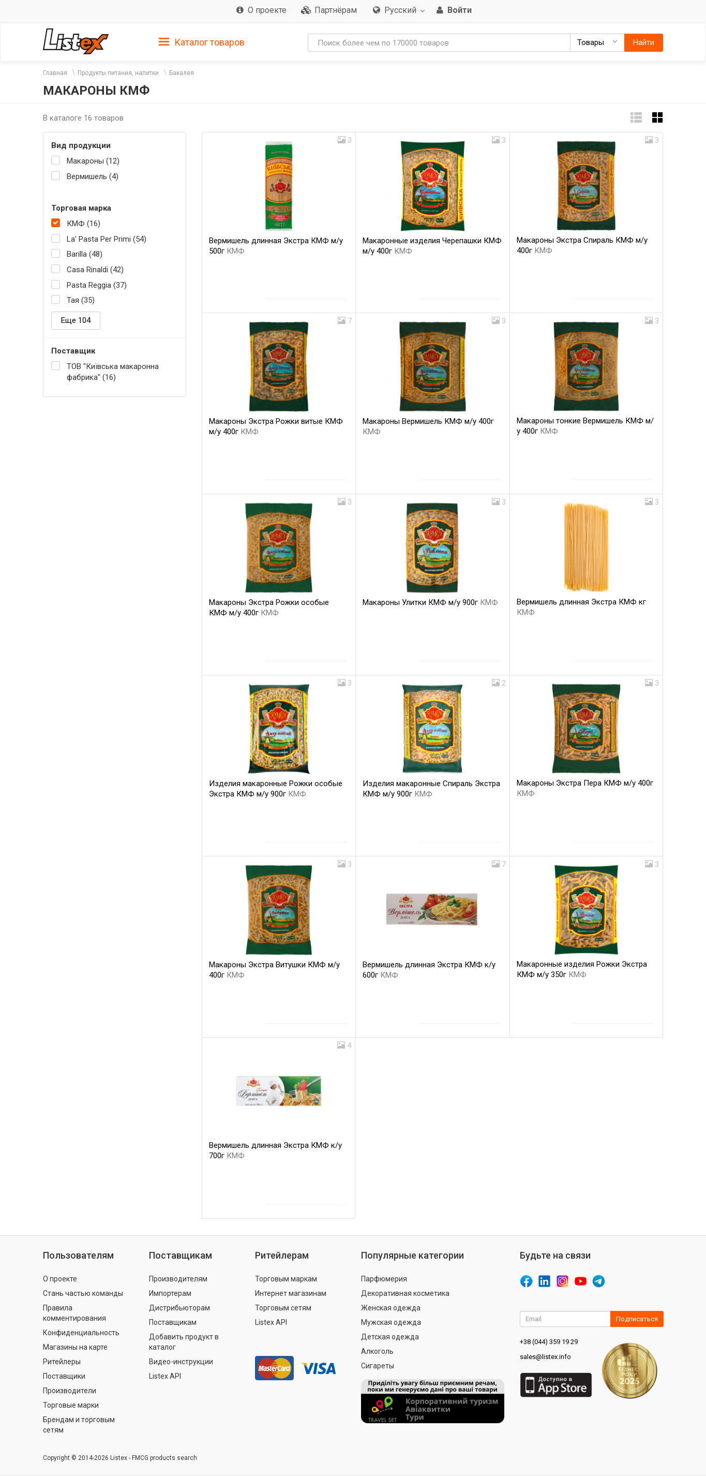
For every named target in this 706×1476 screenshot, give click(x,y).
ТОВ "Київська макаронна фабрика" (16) (113, 372)
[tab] (201, 41)
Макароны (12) (93, 161)
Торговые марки (71, 1405)
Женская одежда (390, 1308)
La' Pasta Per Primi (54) (106, 239)
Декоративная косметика (405, 1293)
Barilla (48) (84, 254)
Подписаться (637, 1319)
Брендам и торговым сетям (79, 1424)
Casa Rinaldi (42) (95, 269)
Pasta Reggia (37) (97, 285)
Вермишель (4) (92, 176)
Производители (69, 1390)
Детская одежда (390, 1337)
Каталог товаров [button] (202, 42)
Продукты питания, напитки (118, 73)
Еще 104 (76, 320)
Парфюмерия (384, 1279)
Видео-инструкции (181, 1361)
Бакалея (181, 73)
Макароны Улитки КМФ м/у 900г (430, 602)
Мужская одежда (391, 1322)
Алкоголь (377, 1351)
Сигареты (377, 1366)
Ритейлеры (62, 1361)
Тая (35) (81, 300)
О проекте (60, 1279)
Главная (55, 73)
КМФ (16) (83, 223)
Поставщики (64, 1376)
